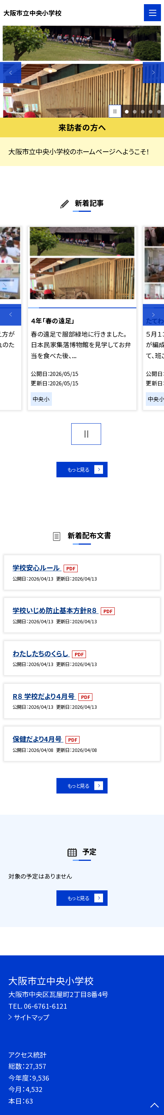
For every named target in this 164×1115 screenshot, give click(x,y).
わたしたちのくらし (41, 657)
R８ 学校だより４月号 (44, 700)
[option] (82, 72)
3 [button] (143, 111)
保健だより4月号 (37, 742)
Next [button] (153, 72)
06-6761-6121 (45, 1006)
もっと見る (77, 471)
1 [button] (126, 111)
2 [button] (134, 111)
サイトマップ (31, 1017)
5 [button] (159, 111)
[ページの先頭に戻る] (154, 1106)
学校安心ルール (36, 571)
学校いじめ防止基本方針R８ (55, 614)
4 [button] (151, 111)
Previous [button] (10, 72)
